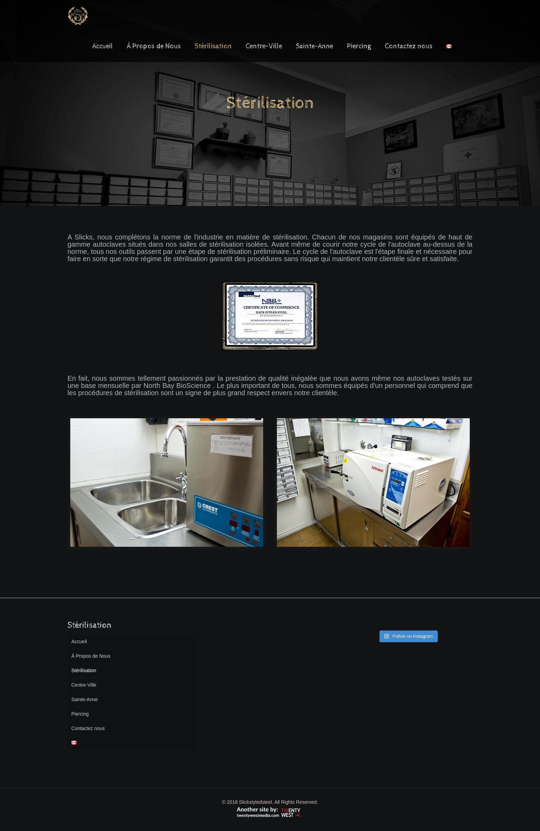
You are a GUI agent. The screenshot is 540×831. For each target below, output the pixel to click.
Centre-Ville (83, 685)
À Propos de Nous (91, 656)
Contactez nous (88, 728)
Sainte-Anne (84, 699)
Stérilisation (83, 670)
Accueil (79, 641)
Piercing (80, 714)
